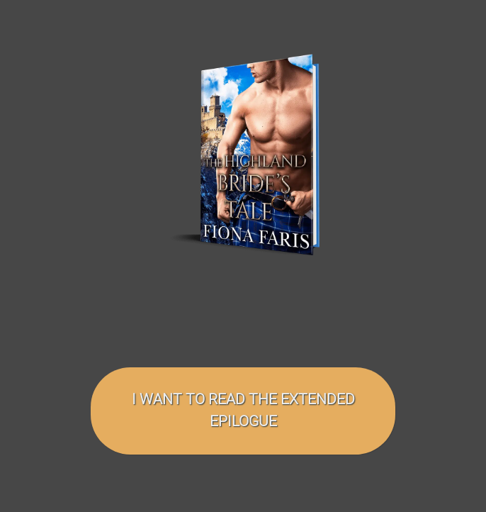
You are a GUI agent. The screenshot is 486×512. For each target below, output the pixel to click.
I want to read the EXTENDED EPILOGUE (243, 410)
